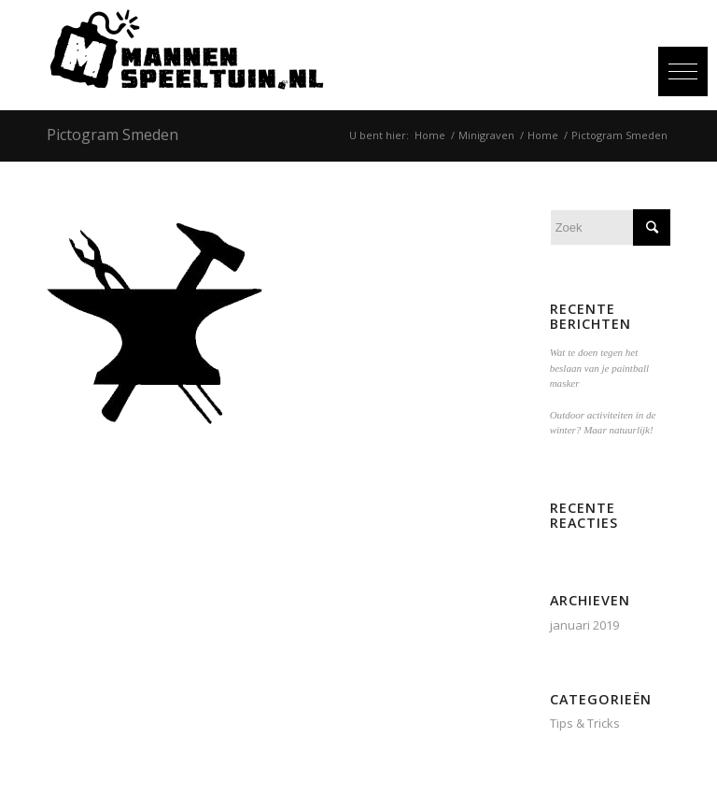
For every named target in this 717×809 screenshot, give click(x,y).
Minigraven (486, 135)
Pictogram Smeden (112, 134)
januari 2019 (584, 625)
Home (430, 135)
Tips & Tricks (585, 723)
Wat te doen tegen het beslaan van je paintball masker (599, 368)
